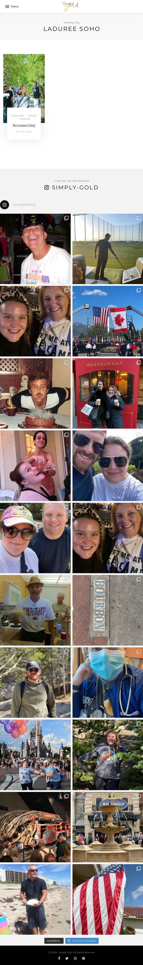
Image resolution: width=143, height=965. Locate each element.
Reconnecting (24, 125)
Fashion (17, 115)
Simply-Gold (75, 187)
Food (32, 115)
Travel (25, 119)
